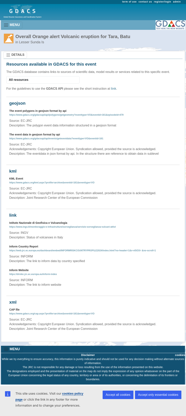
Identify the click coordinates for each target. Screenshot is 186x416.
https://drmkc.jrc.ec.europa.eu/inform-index (33, 274)
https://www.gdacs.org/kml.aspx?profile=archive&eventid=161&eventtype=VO (52, 182)
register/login (162, 1)
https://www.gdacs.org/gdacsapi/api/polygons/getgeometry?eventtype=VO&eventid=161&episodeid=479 (66, 115)
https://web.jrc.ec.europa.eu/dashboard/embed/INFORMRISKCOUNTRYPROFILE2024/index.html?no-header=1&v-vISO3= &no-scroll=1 (82, 250)
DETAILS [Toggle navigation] (15, 55)
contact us (145, 1)
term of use (129, 1)
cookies (180, 355)
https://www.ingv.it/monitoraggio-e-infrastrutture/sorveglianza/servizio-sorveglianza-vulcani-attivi (62, 227)
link (113, 88)
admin (177, 1)
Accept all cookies (118, 394)
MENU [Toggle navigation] (11, 25)
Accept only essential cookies (158, 394)
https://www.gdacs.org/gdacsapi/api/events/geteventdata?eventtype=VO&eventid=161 (56, 138)
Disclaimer (88, 355)
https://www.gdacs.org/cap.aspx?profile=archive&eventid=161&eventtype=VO (52, 313)
